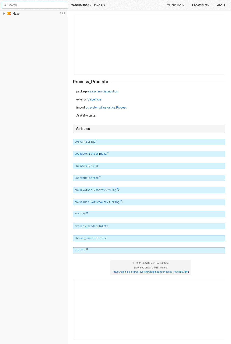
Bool (103, 154)
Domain (79, 141)
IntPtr (94, 166)
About (221, 5)
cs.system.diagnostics (103, 91)
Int (83, 214)
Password (81, 166)
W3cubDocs (80, 5)
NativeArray (96, 190)
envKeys (80, 190)
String (90, 141)
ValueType (94, 99)
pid (77, 214)
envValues (82, 202)
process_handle (86, 226)
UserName (81, 178)
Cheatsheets (200, 5)
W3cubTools (175, 5)
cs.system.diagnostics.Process (106, 107)
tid (77, 250)
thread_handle (85, 238)
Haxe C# (98, 5)
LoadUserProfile (87, 154)
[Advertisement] (149, 44)
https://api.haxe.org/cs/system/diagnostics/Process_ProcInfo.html (151, 271)
